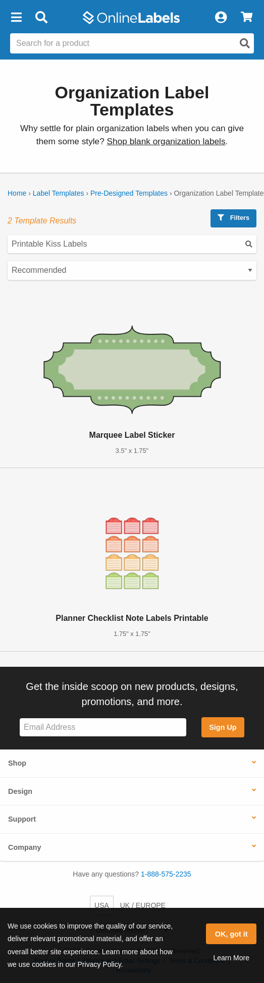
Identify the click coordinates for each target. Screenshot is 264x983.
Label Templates (58, 193)
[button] (16, 18)
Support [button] (22, 819)
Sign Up (222, 727)
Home (17, 193)
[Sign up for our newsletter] (103, 727)
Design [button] (20, 791)
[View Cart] (246, 17)
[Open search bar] (41, 18)
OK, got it (231, 934)
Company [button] (24, 847)
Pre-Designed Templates (129, 193)
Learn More (231, 958)
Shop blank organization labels (166, 141)
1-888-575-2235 (166, 874)
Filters (233, 217)
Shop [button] (17, 763)
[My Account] (220, 18)
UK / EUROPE (143, 905)
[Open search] (245, 43)
